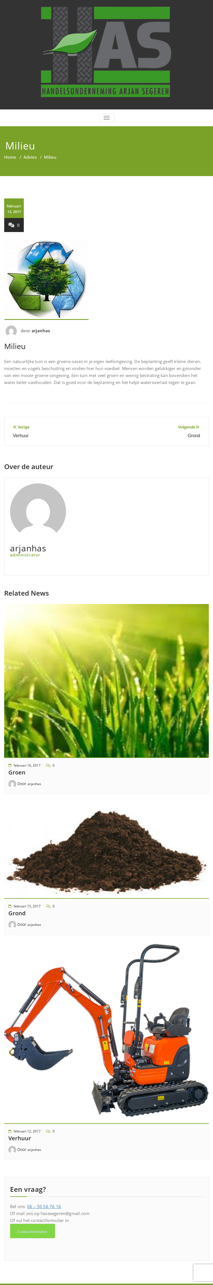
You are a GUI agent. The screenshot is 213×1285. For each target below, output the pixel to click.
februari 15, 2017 (27, 906)
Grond (16, 913)
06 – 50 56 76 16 (44, 1206)
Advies (30, 157)
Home (10, 157)
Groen (16, 772)
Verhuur (19, 1138)
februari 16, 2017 (27, 765)
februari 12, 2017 (27, 1131)
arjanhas (41, 330)
